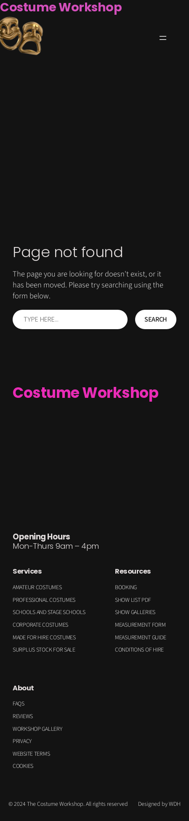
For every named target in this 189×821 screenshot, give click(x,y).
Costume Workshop (85, 392)
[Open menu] (163, 38)
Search (155, 319)
